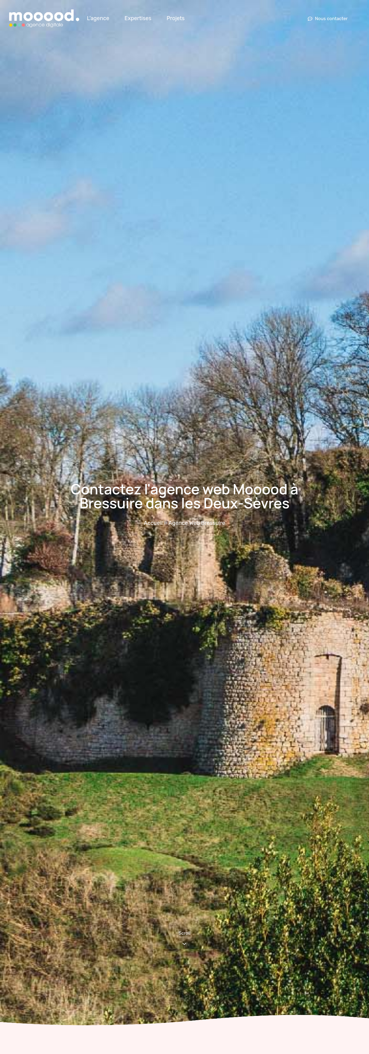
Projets (176, 18)
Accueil (153, 523)
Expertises (138, 18)
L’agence (98, 18)
